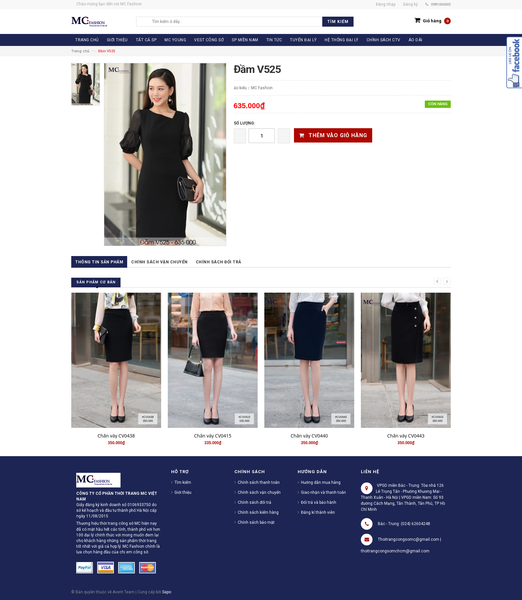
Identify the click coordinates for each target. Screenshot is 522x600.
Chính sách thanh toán (259, 482)
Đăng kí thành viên (318, 512)
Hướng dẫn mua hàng (321, 482)
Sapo (166, 592)
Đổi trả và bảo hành (318, 502)
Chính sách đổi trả (218, 262)
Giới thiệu (182, 492)
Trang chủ (80, 51)
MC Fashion (262, 88)
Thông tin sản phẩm (99, 262)
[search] (251, 21)
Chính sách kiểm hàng (258, 512)
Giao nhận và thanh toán (323, 492)
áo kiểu (240, 88)
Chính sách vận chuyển (159, 262)
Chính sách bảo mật (256, 522)
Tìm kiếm (182, 482)
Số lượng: (244, 123)
